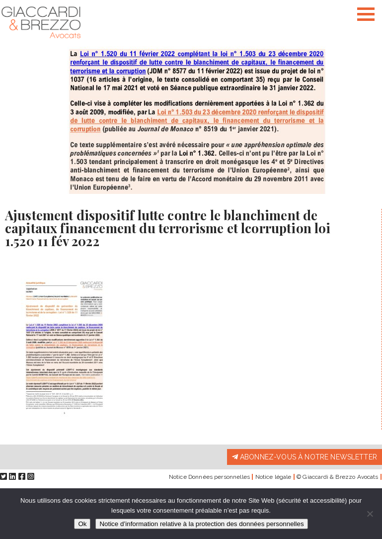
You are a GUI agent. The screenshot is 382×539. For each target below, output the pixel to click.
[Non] (370, 514)
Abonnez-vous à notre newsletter (304, 457)
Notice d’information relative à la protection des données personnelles (201, 524)
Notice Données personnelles (209, 476)
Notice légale (273, 476)
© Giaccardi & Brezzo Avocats (337, 476)
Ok (82, 524)
